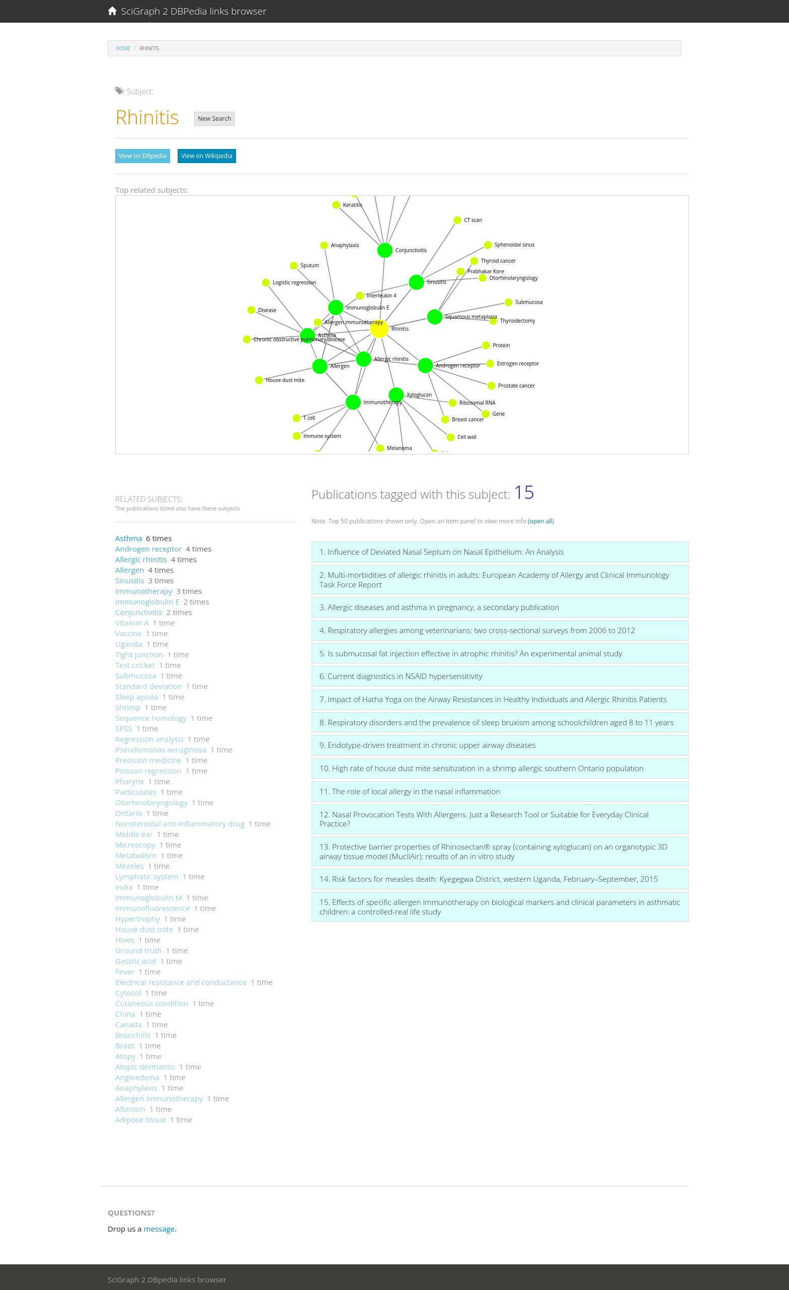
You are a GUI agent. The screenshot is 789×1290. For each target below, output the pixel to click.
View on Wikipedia (206, 155)
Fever (124, 969)
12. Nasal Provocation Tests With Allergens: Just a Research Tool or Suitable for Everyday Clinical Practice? (484, 816)
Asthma (128, 535)
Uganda (128, 641)
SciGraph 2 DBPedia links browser (187, 11)
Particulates (135, 789)
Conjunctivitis (139, 609)
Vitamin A (132, 620)
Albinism (130, 1106)
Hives (124, 937)
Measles (129, 863)
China (125, 1011)
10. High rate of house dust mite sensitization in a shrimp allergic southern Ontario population (482, 766)
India (124, 884)
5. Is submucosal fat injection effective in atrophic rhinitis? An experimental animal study (471, 651)
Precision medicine (148, 757)
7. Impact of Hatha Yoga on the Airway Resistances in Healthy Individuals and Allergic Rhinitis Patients (493, 697)
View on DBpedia (143, 155)
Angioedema (137, 1075)
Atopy (125, 1053)
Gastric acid (135, 958)
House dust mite (144, 927)
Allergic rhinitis (141, 557)
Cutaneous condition (151, 1001)
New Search (214, 118)
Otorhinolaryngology (151, 800)
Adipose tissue (140, 1117)
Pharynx (129, 779)
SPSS (123, 726)
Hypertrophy (137, 916)
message (159, 1226)
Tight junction (139, 652)
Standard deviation (148, 683)
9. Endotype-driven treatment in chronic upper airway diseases (428, 742)
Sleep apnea (136, 694)
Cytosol (128, 990)
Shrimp (127, 705)
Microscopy (135, 842)
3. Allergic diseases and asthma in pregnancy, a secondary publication (439, 604)
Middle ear (134, 831)
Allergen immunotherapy (159, 1096)
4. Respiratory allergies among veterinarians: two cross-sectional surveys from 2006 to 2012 (477, 628)
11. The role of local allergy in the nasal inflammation (410, 789)
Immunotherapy (144, 588)
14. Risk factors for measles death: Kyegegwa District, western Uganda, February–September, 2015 (489, 876)
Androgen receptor (148, 546)
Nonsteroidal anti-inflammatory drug (180, 821)
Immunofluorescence (152, 905)
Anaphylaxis (136, 1085)
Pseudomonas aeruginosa (160, 747)
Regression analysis (149, 736)
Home (123, 48)
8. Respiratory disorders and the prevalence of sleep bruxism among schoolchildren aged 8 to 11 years (497, 720)
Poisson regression (148, 768)
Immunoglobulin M (148, 895)
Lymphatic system (147, 874)
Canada (128, 1022)
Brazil (125, 1043)
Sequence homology (151, 715)
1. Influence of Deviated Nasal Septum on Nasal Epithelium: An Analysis (442, 549)
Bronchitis (133, 1032)
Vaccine (128, 631)
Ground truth (138, 948)
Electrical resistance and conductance (181, 979)
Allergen (129, 567)
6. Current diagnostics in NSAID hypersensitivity (401, 673)
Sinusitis (129, 578)
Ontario (128, 810)
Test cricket (135, 662)
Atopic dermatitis (145, 1064)
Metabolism (135, 853)
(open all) (541, 518)
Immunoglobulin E (147, 599)
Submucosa (135, 673)
